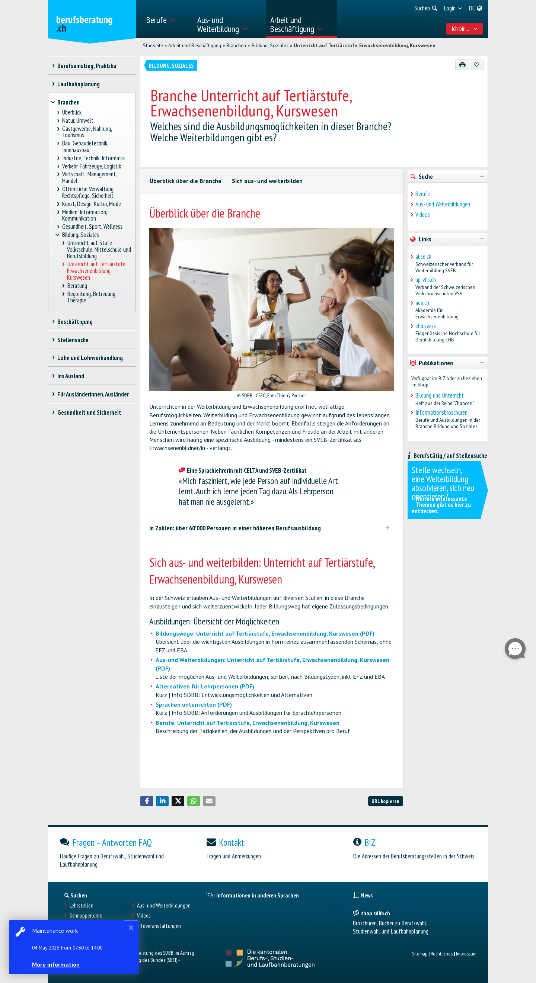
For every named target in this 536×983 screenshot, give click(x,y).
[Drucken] (462, 65)
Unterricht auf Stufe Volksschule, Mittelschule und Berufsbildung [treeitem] (99, 249)
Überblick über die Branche (185, 180)
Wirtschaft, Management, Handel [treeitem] (89, 177)
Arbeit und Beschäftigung (194, 45)
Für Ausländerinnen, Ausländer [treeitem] (93, 394)
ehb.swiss (425, 326)
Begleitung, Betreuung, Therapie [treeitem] (91, 297)
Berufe (422, 193)
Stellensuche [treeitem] (73, 340)
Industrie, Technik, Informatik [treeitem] (93, 158)
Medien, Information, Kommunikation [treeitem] (84, 215)
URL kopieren (385, 800)
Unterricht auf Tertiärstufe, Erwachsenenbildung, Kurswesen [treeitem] (96, 271)
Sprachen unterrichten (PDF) (194, 704)
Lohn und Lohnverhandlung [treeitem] (90, 358)
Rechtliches (442, 953)
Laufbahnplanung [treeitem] (78, 84)
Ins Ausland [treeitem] (70, 376)
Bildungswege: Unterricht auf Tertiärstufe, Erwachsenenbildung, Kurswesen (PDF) (265, 633)
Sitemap (419, 953)
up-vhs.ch (425, 279)
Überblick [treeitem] (72, 112)
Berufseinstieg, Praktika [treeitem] (86, 66)
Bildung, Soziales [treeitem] (80, 235)
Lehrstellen (81, 905)
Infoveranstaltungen (159, 925)
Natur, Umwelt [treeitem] (78, 121)
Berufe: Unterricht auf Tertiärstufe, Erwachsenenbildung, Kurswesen (247, 722)
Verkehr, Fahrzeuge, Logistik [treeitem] (91, 166)
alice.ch (423, 256)
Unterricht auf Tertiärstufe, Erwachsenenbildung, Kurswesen (365, 45)
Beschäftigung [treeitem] (75, 322)
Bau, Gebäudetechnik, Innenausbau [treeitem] (85, 146)
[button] (146, 801)
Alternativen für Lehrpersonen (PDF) (205, 686)
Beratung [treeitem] (77, 286)
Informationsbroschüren (441, 412)
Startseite (153, 45)
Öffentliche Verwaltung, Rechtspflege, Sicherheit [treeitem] (88, 192)
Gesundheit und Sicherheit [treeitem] (89, 412)
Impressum (466, 953)
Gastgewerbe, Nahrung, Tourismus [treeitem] (87, 132)
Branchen (236, 45)
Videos (422, 214)
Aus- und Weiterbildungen (442, 204)
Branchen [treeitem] (68, 102)
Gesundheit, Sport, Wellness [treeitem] (92, 227)
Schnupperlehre (86, 915)
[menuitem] (167, 19)
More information (56, 964)
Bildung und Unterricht (439, 395)
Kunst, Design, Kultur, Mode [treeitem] (91, 204)
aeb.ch (422, 302)
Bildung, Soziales (270, 45)
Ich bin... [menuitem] (465, 29)
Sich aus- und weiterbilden (267, 180)
